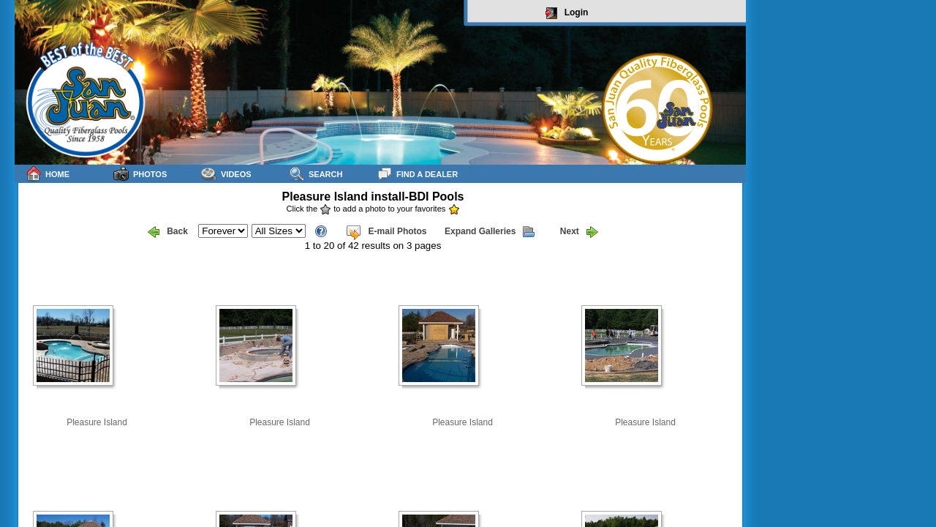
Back (168, 232)
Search (315, 174)
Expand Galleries (490, 232)
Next (579, 232)
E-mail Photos (386, 232)
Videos (226, 174)
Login (567, 13)
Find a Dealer (417, 174)
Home (47, 174)
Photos (140, 174)
